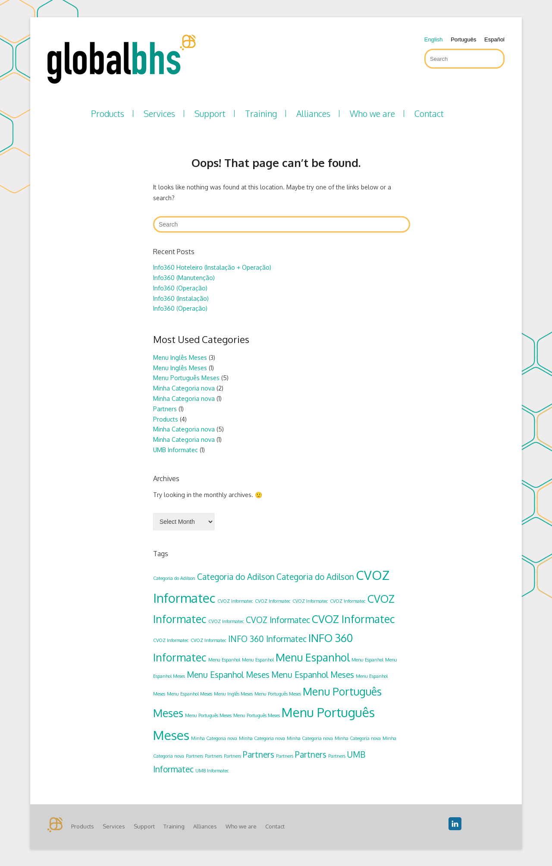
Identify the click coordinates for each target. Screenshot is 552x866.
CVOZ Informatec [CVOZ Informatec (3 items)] (353, 619)
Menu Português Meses (186, 377)
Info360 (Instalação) (181, 298)
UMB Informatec (175, 449)
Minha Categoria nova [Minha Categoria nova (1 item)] (214, 738)
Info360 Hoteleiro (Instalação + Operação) (212, 267)
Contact (429, 113)
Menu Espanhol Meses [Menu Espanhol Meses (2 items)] (228, 674)
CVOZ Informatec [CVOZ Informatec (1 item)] (235, 601)
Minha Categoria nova (184, 388)
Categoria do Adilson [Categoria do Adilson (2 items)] (236, 576)
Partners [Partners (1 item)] (194, 756)
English (433, 39)
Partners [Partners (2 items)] (258, 754)
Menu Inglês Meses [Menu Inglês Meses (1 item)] (233, 694)
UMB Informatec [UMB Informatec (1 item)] (212, 771)
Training (261, 113)
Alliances (313, 113)
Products (107, 113)
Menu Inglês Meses (180, 357)
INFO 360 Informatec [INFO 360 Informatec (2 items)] (267, 638)
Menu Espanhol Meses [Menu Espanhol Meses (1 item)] (189, 694)
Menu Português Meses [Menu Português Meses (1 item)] (277, 694)
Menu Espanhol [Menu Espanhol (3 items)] (313, 657)
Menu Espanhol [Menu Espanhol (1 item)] (224, 660)
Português (463, 39)
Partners (165, 409)
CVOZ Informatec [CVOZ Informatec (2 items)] (278, 619)
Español (494, 39)
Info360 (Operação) (180, 288)
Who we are (372, 113)
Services (159, 113)
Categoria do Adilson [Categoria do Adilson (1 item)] (174, 578)
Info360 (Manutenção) (184, 277)
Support (210, 113)
